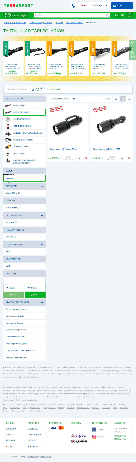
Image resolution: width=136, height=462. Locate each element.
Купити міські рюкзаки (15, 316)
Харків (11, 404)
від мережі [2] (11, 222)
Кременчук (71, 408)
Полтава (96, 404)
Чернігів (105, 404)
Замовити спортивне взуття (17, 357)
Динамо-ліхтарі (17, 147)
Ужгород (25, 411)
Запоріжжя (41, 404)
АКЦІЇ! (84, 6)
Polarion (9, 178)
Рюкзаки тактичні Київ (15, 337)
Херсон (88, 404)
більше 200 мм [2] (13, 208)
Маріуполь (71, 404)
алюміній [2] (11, 237)
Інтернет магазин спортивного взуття (20, 351)
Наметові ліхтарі (17, 119)
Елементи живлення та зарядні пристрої (21, 161)
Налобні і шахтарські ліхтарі (24, 133)
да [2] (8, 251)
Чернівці (61, 408)
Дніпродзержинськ (49, 408)
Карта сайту (33, 457)
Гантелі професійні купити (16, 344)
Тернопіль (95, 408)
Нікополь (6, 411)
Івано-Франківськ (83, 408)
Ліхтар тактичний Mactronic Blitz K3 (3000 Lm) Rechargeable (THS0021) (99, 68)
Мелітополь (124, 408)
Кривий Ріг (51, 404)
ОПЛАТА (10, 435)
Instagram (98, 437)
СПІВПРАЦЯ (33, 429)
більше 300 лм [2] (13, 193)
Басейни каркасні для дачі (16, 309)
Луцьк (115, 408)
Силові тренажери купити (16, 330)
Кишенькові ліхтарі (19, 140)
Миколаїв (61, 404)
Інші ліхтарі (15, 154)
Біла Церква (106, 408)
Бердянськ (15, 411)
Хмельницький (15, 408)
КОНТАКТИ (33, 446)
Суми (5, 408)
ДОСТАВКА (11, 429)
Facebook (98, 429)
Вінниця (80, 404)
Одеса (19, 404)
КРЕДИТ (9, 446)
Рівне (24, 408)
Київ (4, 404)
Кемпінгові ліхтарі (18, 126)
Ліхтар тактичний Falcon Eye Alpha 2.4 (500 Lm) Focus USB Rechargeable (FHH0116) (35, 68)
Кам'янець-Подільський (39, 411)
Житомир (122, 404)
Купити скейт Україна (14, 323)
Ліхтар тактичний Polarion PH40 (63, 149)
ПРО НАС (32, 441)
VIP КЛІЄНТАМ (34, 435)
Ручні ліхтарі (15, 106)
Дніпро (26, 404)
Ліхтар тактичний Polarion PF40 (106, 149)
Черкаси (113, 404)
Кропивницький (34, 408)
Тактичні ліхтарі (17, 112)
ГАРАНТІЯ (10, 441)
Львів (33, 404)
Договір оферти (45, 457)
